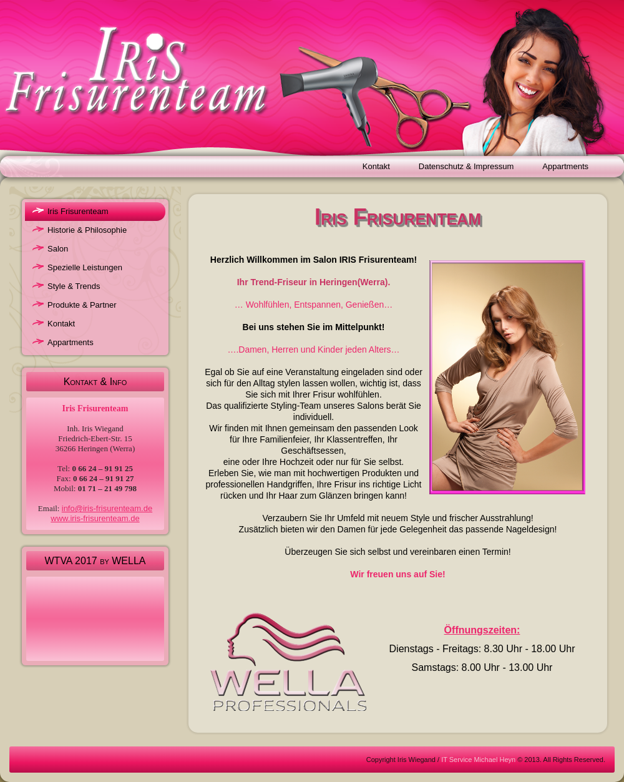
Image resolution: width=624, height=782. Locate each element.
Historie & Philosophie (87, 230)
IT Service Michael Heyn (478, 759)
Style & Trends (73, 286)
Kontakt (376, 166)
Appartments (565, 166)
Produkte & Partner (82, 305)
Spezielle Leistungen (84, 267)
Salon (57, 248)
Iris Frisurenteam (78, 211)
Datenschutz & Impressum (466, 166)
